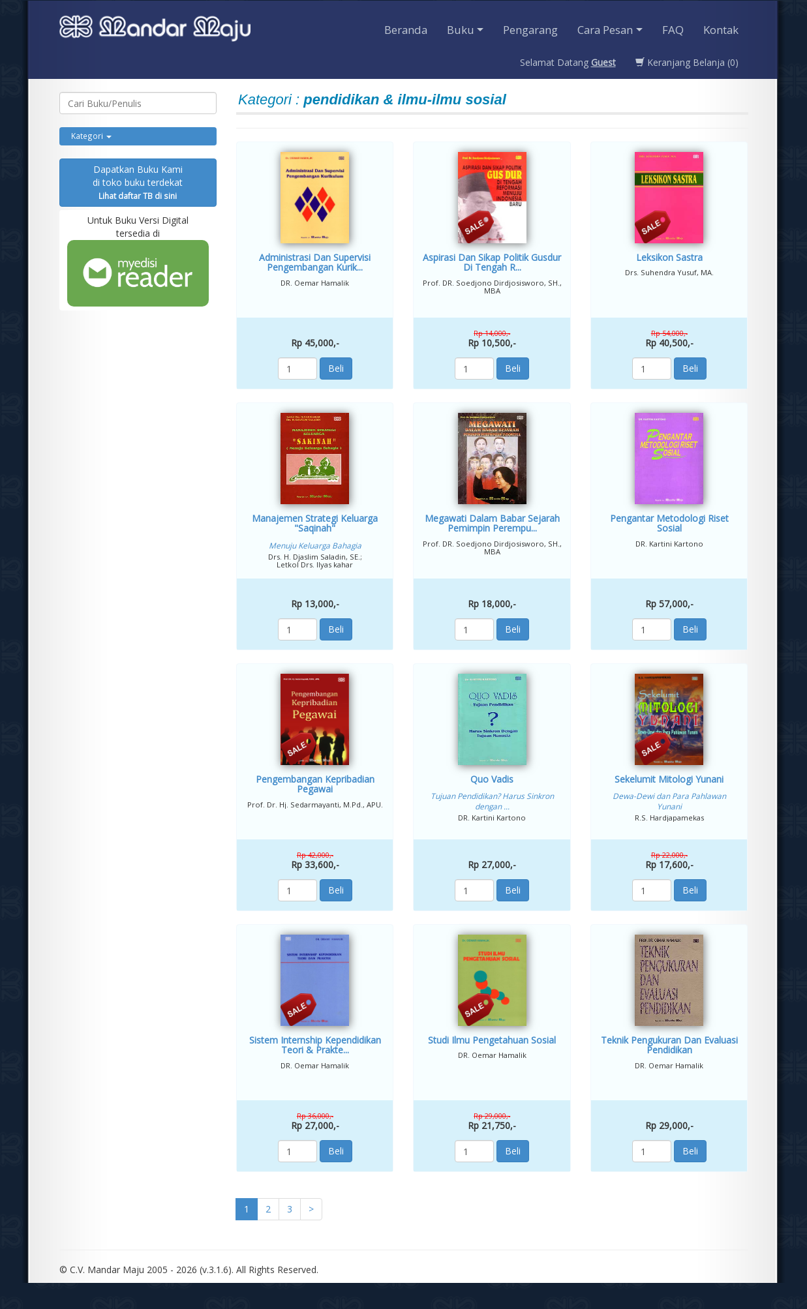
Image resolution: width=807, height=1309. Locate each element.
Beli (336, 368)
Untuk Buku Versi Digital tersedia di (138, 260)
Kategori (91, 135)
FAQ (673, 29)
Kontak (720, 29)
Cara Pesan (605, 29)
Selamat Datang (568, 62)
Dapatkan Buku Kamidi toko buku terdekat (138, 182)
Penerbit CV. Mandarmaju (155, 30)
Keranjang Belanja (686, 62)
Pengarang (530, 29)
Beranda (405, 29)
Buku (460, 29)
